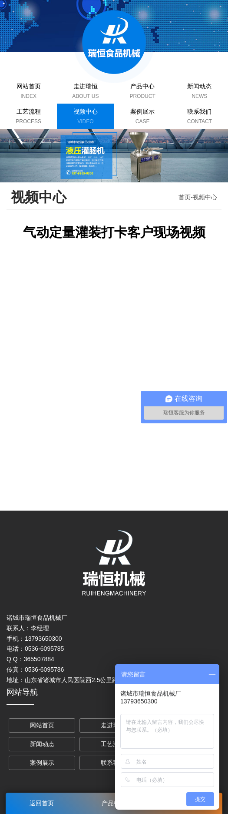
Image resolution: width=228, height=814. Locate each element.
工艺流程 (29, 111)
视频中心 (85, 111)
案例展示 (142, 111)
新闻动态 (199, 86)
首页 (184, 197)
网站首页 (29, 86)
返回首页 (42, 803)
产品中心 (142, 86)
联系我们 (199, 111)
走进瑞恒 (85, 86)
